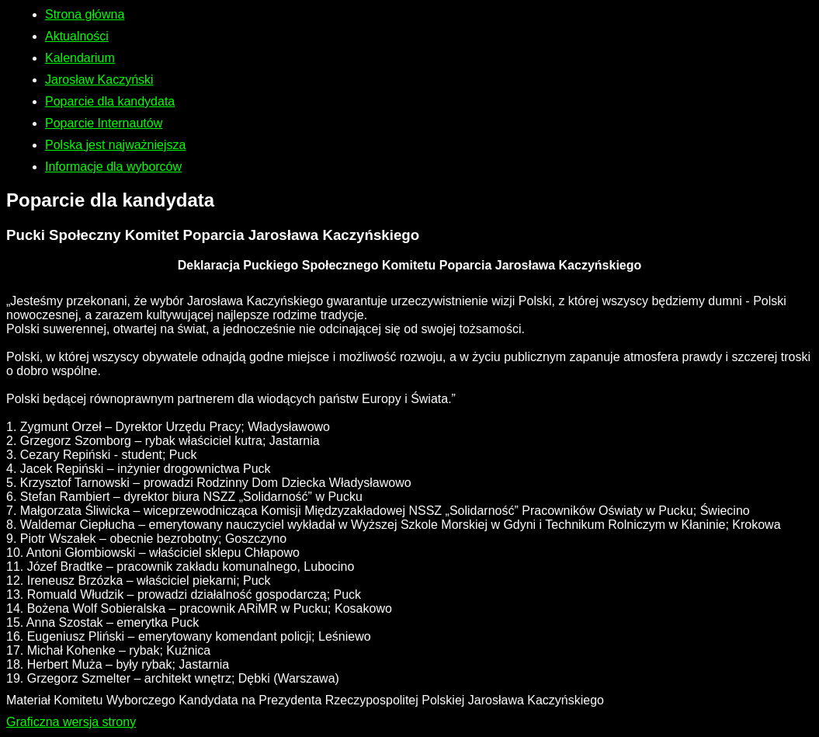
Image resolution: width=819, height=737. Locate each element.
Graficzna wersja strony (71, 721)
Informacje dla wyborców (113, 166)
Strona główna (84, 14)
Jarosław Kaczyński (99, 79)
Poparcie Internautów (103, 123)
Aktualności (77, 36)
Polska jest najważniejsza (115, 144)
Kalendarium (80, 57)
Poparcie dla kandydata (110, 101)
